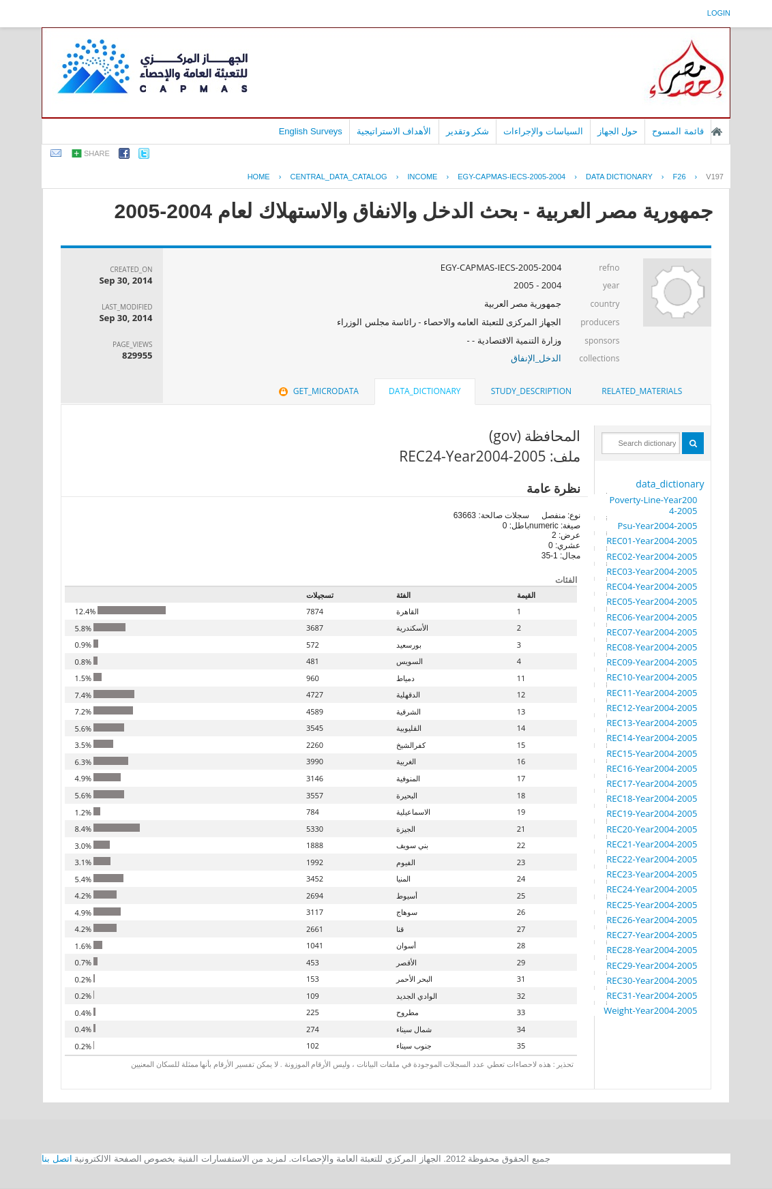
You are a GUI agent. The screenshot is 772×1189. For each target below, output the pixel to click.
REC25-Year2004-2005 (651, 904)
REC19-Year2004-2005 (651, 813)
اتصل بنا (57, 1159)
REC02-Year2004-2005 (651, 556)
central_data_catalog (338, 176)
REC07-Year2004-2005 (651, 632)
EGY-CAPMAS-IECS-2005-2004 (511, 176)
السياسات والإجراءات (543, 131)
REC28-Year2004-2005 (651, 949)
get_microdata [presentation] (317, 391)
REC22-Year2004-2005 (651, 859)
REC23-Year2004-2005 (651, 874)
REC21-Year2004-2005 (651, 844)
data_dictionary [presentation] (424, 391)
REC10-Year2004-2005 (651, 677)
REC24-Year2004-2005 (651, 889)
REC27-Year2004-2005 (651, 934)
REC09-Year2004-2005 (651, 662)
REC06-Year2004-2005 (651, 617)
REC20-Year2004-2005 (651, 829)
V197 (715, 176)
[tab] (641, 391)
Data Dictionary (619, 176)
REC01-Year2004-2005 (651, 540)
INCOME (422, 176)
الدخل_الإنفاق (536, 358)
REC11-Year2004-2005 (651, 692)
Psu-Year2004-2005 (657, 525)
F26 (679, 176)
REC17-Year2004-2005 (651, 783)
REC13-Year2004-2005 (651, 722)
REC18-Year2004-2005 (651, 798)
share (97, 153)
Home (259, 176)
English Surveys (310, 131)
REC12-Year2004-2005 (651, 707)
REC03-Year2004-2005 (651, 571)
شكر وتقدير (468, 131)
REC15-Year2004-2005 (651, 753)
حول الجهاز (617, 131)
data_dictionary (670, 483)
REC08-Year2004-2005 (651, 647)
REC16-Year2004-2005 (651, 768)
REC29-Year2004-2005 (651, 965)
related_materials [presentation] (642, 391)
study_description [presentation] (531, 391)
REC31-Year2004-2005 (651, 995)
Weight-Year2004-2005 (650, 1010)
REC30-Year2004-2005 (651, 980)
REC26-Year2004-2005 (651, 919)
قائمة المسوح (678, 131)
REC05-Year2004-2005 (651, 601)
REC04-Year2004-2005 (651, 586)
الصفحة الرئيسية (716, 131)
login (718, 13)
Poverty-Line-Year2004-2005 (653, 505)
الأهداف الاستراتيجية (394, 131)
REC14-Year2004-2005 (651, 737)
